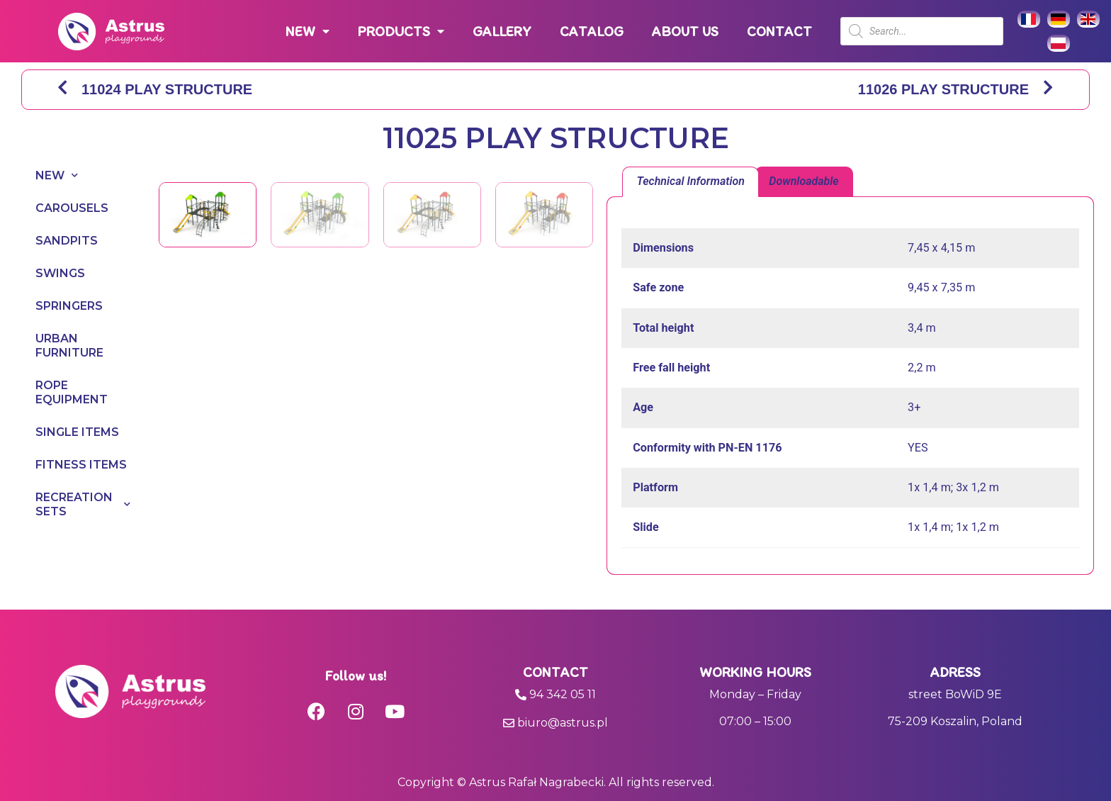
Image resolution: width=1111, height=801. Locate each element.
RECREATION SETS (82, 504)
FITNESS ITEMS (81, 464)
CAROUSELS (71, 208)
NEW (307, 31)
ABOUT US (685, 31)
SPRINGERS (69, 306)
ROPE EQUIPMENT (71, 392)
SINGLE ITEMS (77, 432)
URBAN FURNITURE (69, 345)
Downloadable (803, 181)
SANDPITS (66, 240)
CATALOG (592, 31)
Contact (555, 671)
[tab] (690, 182)
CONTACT (779, 31)
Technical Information (690, 181)
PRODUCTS (401, 31)
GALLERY (502, 31)
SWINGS (60, 273)
